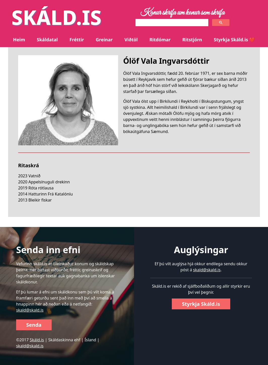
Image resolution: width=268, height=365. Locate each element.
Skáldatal (47, 40)
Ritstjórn (192, 40)
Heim (19, 40)
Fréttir (77, 40)
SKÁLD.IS (56, 17)
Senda (34, 324)
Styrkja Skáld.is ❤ (234, 40)
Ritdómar (160, 40)
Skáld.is (37, 340)
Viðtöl (131, 40)
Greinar (104, 40)
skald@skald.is (30, 310)
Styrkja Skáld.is (201, 304)
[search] (171, 22)
